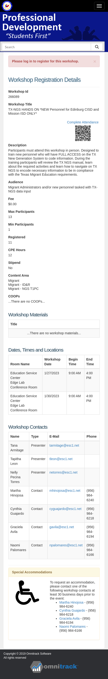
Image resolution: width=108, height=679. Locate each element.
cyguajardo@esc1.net (66, 509)
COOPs (14, 296)
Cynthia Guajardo (72, 610)
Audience (15, 182)
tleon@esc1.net (61, 459)
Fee (11, 199)
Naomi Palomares (72, 626)
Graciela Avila (69, 618)
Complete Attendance (83, 122)
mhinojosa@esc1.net (65, 490)
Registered (16, 237)
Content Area (18, 275)
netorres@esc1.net (64, 472)
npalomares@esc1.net (66, 545)
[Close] (94, 61)
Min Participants (21, 224)
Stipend (14, 263)
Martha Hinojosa (71, 602)
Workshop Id (18, 91)
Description (17, 145)
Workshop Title (20, 104)
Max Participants (21, 211)
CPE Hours (16, 250)
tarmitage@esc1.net (64, 445)
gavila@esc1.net (62, 527)
